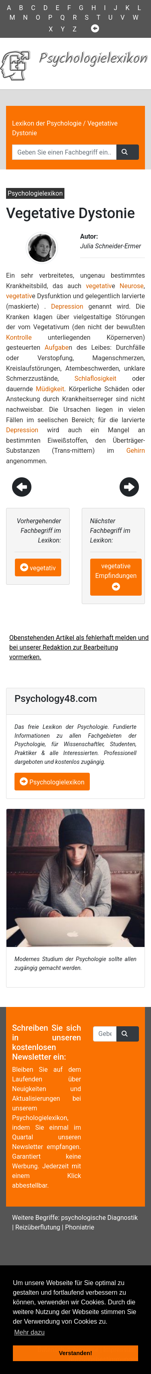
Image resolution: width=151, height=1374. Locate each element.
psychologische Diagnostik (99, 1217)
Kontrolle (19, 337)
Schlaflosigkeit (95, 378)
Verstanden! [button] (75, 1353)
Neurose (132, 286)
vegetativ (99, 286)
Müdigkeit (50, 389)
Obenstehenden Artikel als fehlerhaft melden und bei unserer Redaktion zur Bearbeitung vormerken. (79, 647)
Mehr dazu (29, 1332)
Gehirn (135, 450)
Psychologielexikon (52, 782)
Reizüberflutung (37, 1227)
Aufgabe (57, 347)
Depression (67, 306)
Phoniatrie (79, 1227)
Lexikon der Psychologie (46, 123)
